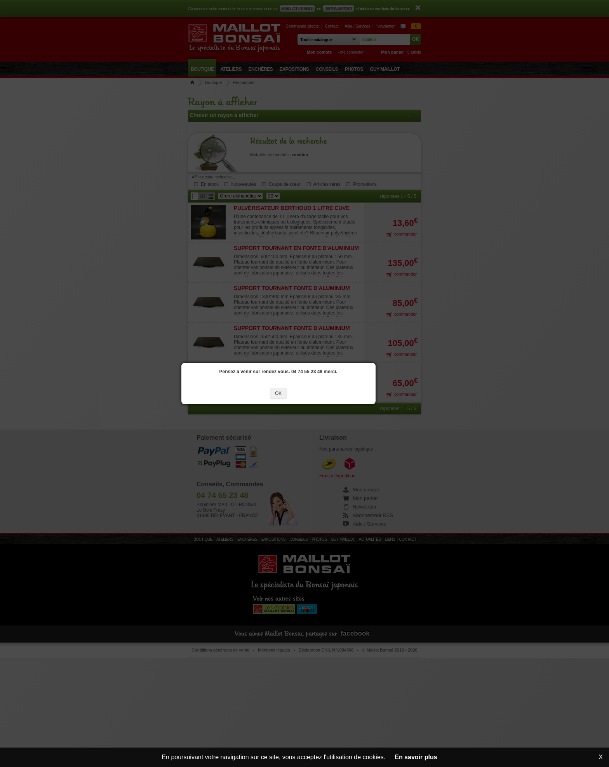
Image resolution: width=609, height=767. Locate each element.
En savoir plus (416, 757)
